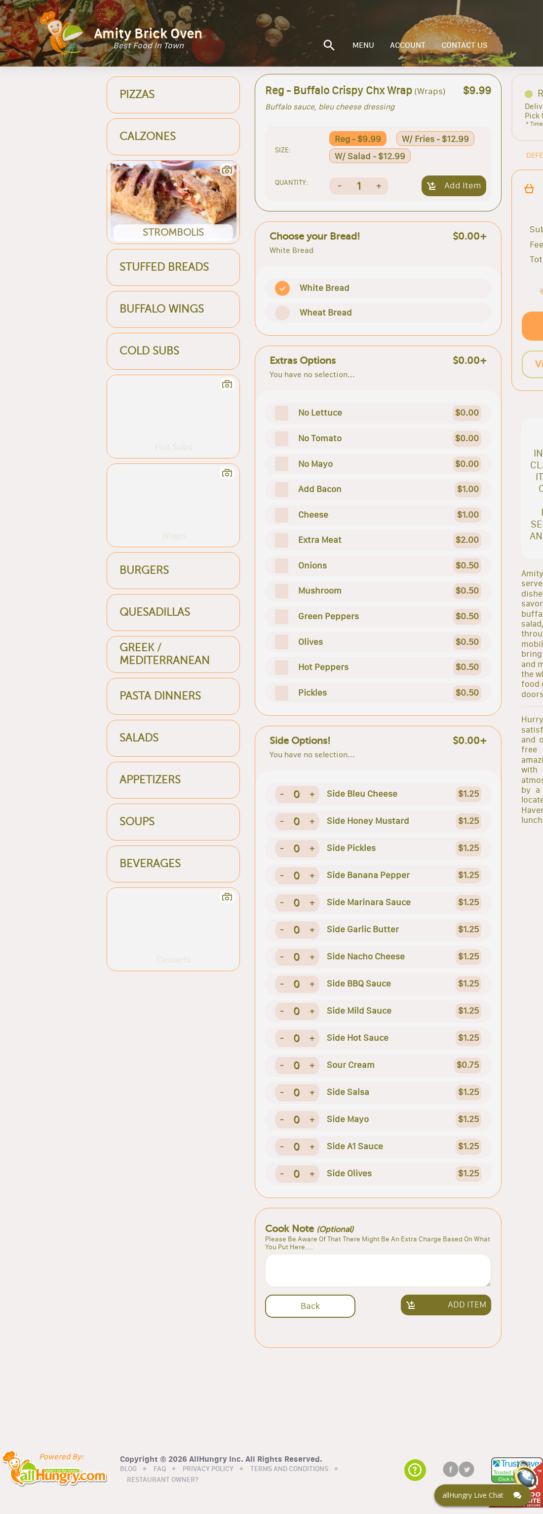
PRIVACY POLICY (208, 1469)
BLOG (128, 1469)
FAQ (160, 1469)
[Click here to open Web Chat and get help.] (482, 1495)
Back (310, 1306)
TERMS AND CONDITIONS (289, 1469)
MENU (363, 45)
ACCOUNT (408, 45)
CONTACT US (464, 45)
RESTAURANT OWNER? (162, 1480)
